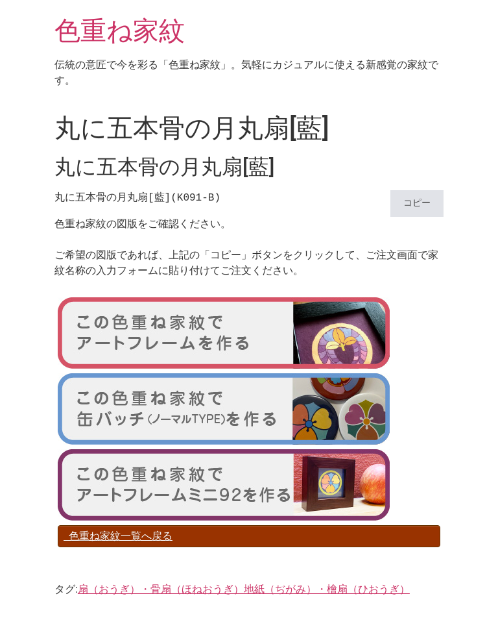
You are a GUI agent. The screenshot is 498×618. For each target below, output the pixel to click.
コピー (417, 203)
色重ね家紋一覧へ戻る (118, 536)
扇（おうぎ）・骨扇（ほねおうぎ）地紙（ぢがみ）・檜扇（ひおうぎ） (244, 589)
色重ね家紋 (119, 31)
